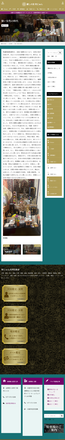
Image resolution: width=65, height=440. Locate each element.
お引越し (50, 73)
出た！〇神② (51, 82)
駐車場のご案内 (53, 428)
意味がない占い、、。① (54, 68)
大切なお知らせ (52, 77)
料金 (48, 56)
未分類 (51, 118)
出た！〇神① (51, 86)
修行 (50, 104)
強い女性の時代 (18, 43)
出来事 (5, 25)
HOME (4, 43)
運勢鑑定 (51, 127)
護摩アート (52, 122)
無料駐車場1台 (11, 403)
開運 (52, 56)
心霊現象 (51, 113)
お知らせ (51, 100)
